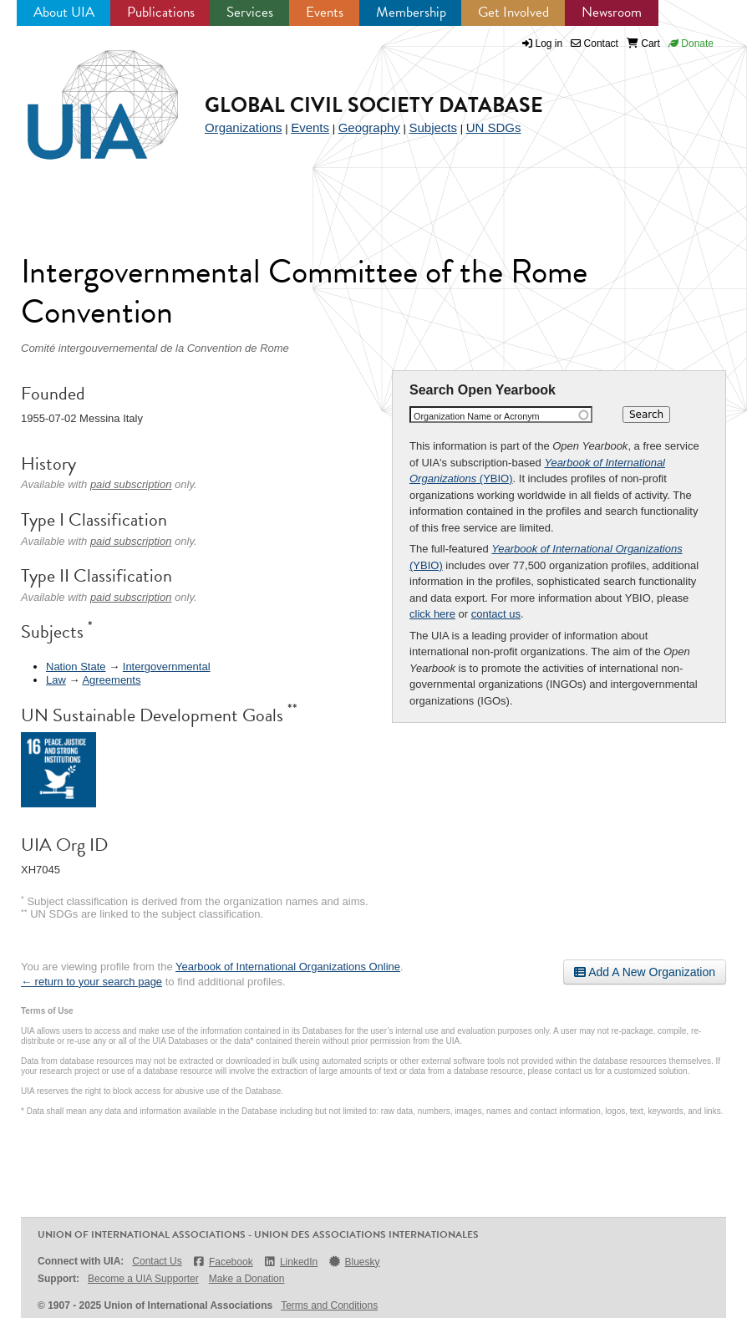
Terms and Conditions (329, 1305)
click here (432, 614)
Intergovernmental (167, 666)
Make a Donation (247, 1279)
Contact (594, 43)
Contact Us (156, 1261)
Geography (369, 127)
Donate (691, 43)
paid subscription (131, 484)
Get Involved (513, 12)
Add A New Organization (644, 972)
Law (56, 680)
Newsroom (612, 12)
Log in (549, 43)
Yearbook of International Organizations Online (287, 966)
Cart (643, 43)
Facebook (222, 1261)
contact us (496, 614)
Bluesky (353, 1261)
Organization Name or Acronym (477, 416)
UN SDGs (493, 127)
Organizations (243, 127)
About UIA (63, 12)
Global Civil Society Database (374, 104)
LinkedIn (290, 1261)
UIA (83, 95)
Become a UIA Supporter (143, 1279)
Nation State (76, 666)
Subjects (433, 127)
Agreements (111, 680)
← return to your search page (91, 981)
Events (324, 12)
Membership (411, 12)
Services (249, 12)
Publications (161, 12)
